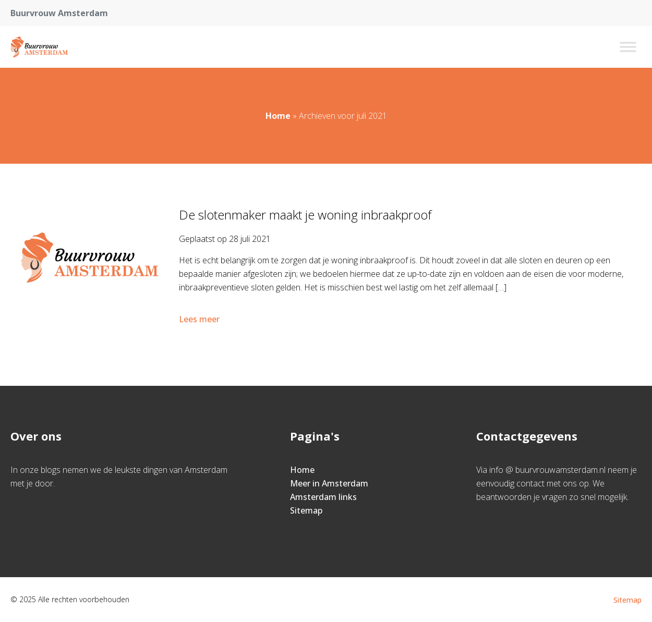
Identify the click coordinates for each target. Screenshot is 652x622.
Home (278, 115)
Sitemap (306, 510)
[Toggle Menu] (628, 47)
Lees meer (200, 319)
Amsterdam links (323, 497)
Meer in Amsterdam (329, 483)
